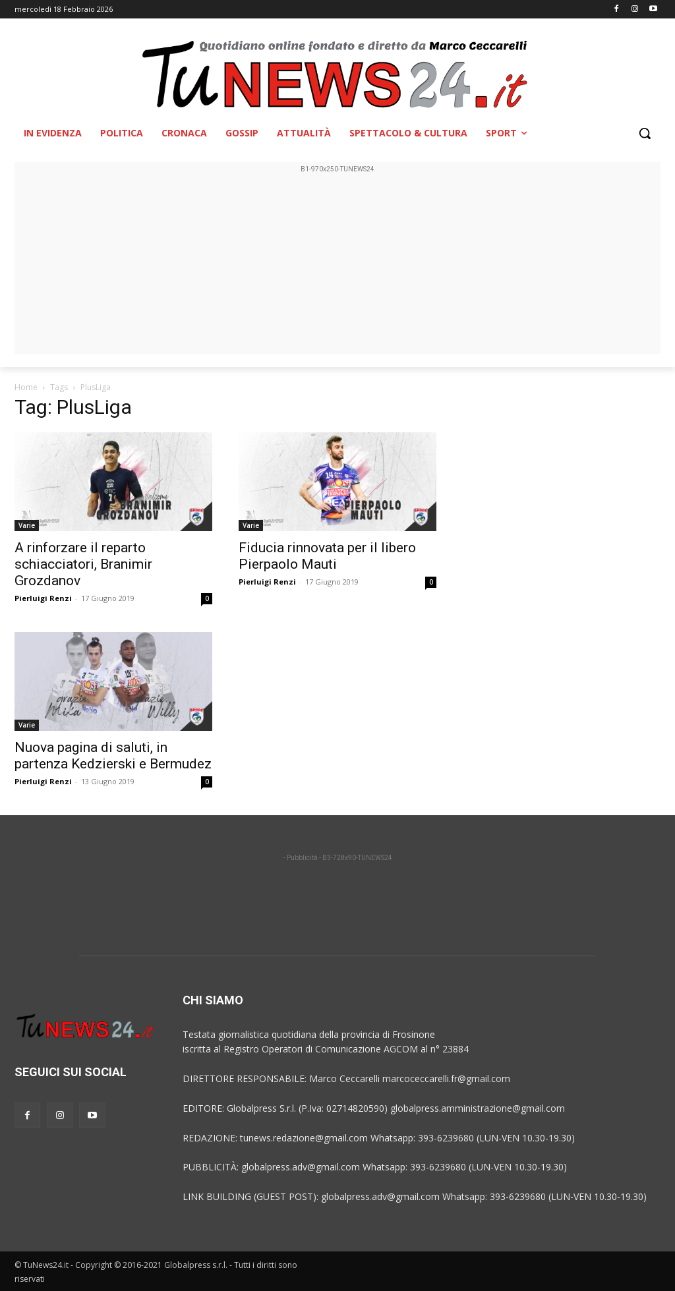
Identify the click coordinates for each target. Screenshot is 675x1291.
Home (26, 387)
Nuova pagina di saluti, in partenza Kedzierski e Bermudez (113, 755)
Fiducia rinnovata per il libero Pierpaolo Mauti (327, 556)
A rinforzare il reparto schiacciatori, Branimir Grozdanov (83, 564)
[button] (644, 133)
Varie (26, 525)
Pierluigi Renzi (43, 598)
